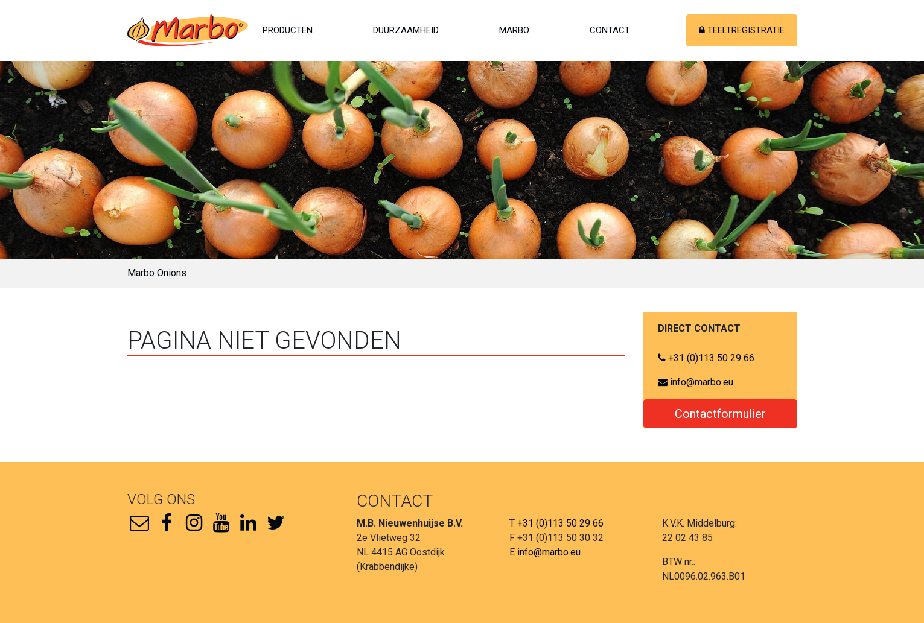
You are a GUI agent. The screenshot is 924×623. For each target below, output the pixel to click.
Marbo (514, 30)
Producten (288, 30)
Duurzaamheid (406, 30)
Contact (610, 30)
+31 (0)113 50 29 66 (706, 358)
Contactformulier (720, 413)
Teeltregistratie (742, 30)
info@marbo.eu (695, 382)
